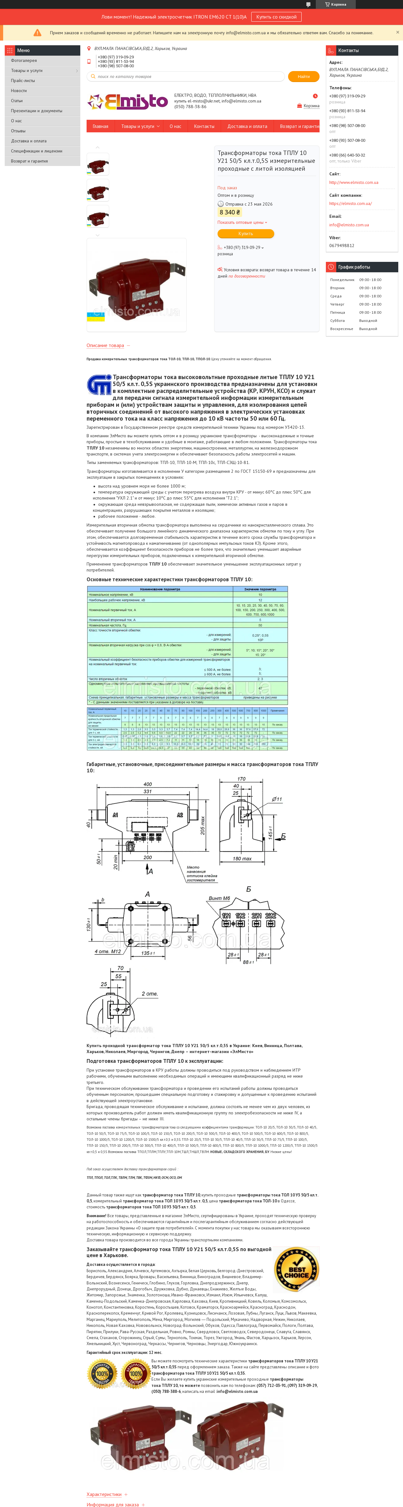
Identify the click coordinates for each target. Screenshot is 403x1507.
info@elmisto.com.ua (349, 225)
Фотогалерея (24, 60)
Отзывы (18, 131)
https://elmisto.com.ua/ (350, 203)
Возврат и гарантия (29, 161)
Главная (100, 126)
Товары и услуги (27, 70)
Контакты (204, 126)
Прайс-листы (23, 80)
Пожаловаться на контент (193, 1501)
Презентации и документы (36, 110)
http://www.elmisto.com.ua (353, 182)
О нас (16, 121)
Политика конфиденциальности (247, 1501)
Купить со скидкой (276, 17)
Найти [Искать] (304, 76)
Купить (246, 233)
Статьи (17, 100)
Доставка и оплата (29, 141)
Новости (19, 90)
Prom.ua (229, 1495)
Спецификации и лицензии (36, 151)
